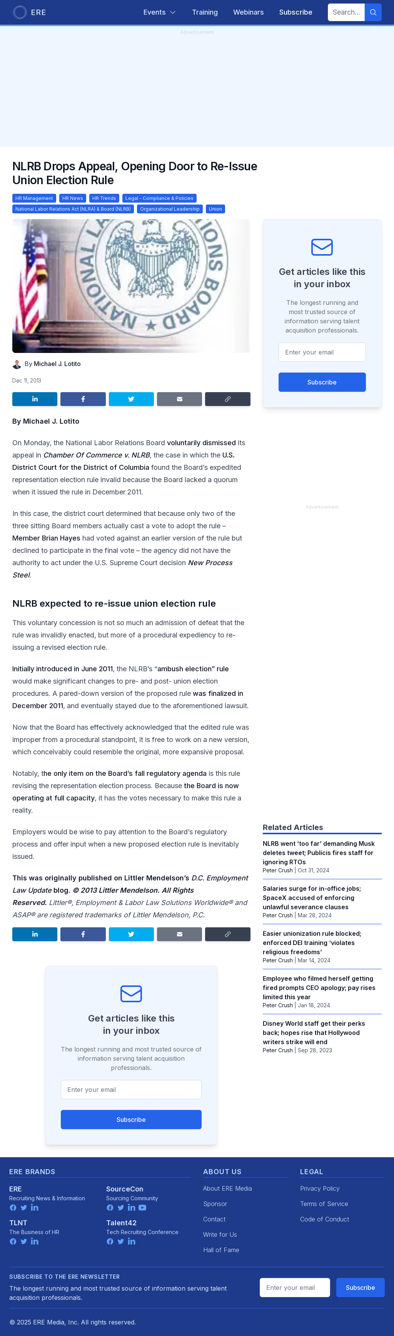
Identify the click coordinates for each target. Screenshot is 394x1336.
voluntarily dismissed (201, 443)
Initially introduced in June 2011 (62, 669)
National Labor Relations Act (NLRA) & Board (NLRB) (73, 209)
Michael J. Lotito (57, 364)
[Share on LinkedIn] (34, 399)
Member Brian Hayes (46, 538)
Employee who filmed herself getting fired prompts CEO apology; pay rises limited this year (319, 988)
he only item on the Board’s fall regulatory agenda (125, 773)
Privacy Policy (320, 1188)
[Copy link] (227, 399)
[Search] (373, 12)
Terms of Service (324, 1204)
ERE (15, 1189)
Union (215, 209)
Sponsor (215, 1204)
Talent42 (121, 1223)
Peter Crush (278, 870)
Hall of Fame (221, 1250)
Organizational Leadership (170, 209)
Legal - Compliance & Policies (159, 198)
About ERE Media (227, 1188)
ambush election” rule (193, 669)
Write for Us (220, 1234)
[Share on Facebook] (82, 399)
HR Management (34, 198)
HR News (72, 198)
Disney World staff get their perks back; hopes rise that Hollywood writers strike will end (314, 1033)
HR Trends (104, 198)
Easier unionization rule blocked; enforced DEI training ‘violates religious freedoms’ (312, 943)
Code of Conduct (324, 1219)
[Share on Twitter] (131, 399)
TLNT (18, 1223)
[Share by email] (179, 399)
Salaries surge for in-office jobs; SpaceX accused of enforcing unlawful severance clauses (312, 898)
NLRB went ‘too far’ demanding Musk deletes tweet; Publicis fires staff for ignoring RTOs (319, 853)
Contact (214, 1219)
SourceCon (125, 1189)
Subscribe (131, 1119)
